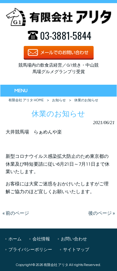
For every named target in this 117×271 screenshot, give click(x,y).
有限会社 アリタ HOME (26, 100)
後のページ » (101, 213)
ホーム (15, 239)
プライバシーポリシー (30, 249)
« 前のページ (15, 213)
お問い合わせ (74, 239)
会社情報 (41, 239)
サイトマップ (76, 249)
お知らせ (59, 100)
